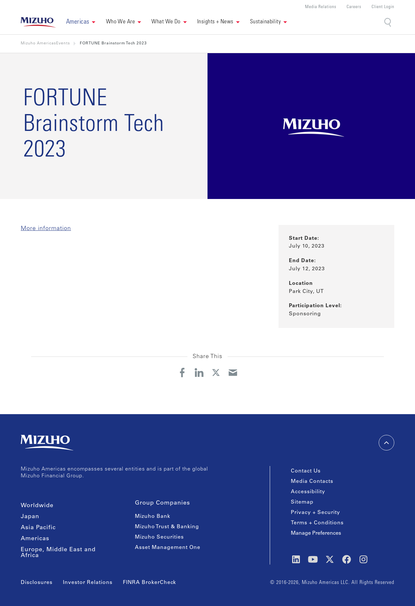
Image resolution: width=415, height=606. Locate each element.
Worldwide (37, 506)
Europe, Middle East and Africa (58, 553)
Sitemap (302, 502)
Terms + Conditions (317, 523)
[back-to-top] (386, 442)
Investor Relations (88, 582)
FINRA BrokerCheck (149, 582)
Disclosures (37, 582)
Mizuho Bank (152, 516)
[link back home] (38, 22)
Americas (35, 539)
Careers (354, 7)
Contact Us (306, 471)
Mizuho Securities (159, 537)
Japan (30, 517)
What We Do (166, 22)
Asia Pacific (38, 528)
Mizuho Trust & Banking (167, 527)
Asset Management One (167, 547)
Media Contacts (312, 481)
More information (46, 229)
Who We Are (120, 22)
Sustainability (265, 22)
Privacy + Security (315, 512)
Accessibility (308, 492)
